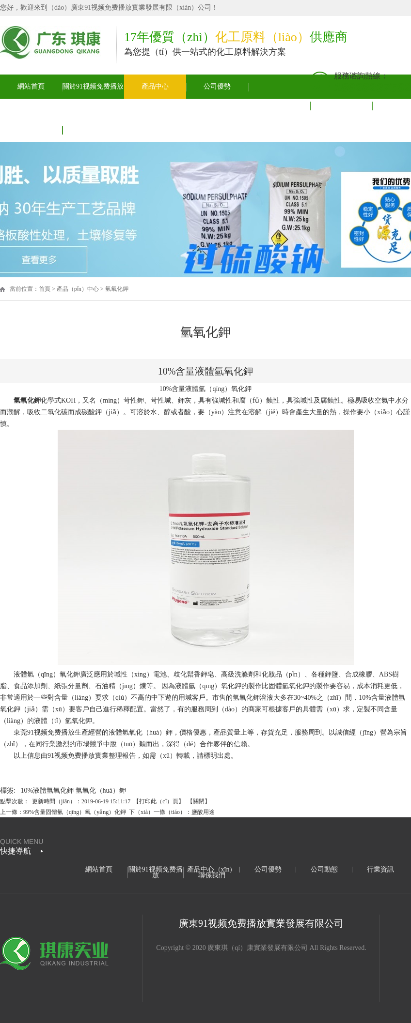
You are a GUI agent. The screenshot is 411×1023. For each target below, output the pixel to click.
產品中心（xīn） (212, 869)
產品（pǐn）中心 (78, 289)
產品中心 (155, 86)
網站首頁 (31, 86)
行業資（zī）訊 (341, 105)
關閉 (199, 801)
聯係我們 (211, 875)
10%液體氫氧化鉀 (47, 790)
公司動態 (279, 105)
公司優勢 (217, 86)
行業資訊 (380, 869)
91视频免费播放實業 (78, 755)
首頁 (44, 289)
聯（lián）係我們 (31, 129)
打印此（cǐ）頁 (158, 801)
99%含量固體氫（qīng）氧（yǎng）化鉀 (74, 812)
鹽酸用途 (203, 812)
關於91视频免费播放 (93, 86)
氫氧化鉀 (116, 289)
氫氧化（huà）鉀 (101, 790)
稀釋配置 (129, 709)
